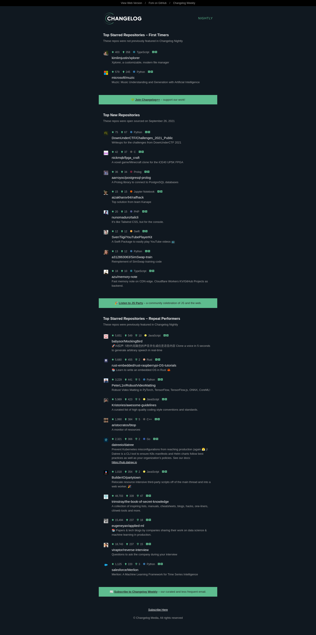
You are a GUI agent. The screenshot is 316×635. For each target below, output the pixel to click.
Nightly (205, 18)
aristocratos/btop (124, 425)
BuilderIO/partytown (126, 477)
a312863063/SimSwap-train (132, 257)
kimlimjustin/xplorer (126, 58)
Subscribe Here (158, 609)
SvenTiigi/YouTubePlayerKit (132, 237)
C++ (147, 419)
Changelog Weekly (184, 3)
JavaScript (152, 335)
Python (139, 71)
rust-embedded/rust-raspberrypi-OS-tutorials (144, 365)
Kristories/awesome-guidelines (134, 405)
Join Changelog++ (147, 99)
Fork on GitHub (158, 3)
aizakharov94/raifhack (128, 197)
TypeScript (141, 52)
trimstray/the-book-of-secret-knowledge (140, 501)
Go (146, 439)
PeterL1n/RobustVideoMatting (134, 385)
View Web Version (131, 3)
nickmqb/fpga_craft (126, 157)
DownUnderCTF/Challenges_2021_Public (142, 138)
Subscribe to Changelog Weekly (136, 591)
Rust (147, 359)
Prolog (136, 172)
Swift (135, 231)
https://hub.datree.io (124, 462)
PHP (134, 211)
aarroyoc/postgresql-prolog (131, 177)
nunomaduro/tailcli (125, 217)
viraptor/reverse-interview (130, 550)
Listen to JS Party (131, 303)
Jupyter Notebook (142, 191)
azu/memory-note (124, 277)
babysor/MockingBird (127, 341)
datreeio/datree (123, 445)
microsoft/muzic (123, 77)
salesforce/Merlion (125, 570)
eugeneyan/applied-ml (128, 526)
